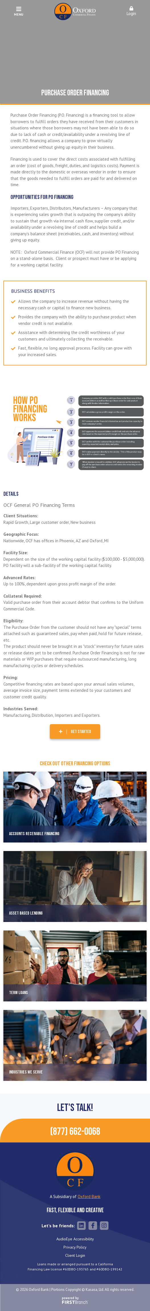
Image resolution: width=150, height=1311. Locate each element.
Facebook (93, 1225)
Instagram (104, 1225)
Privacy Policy (75, 1247)
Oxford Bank (89, 1196)
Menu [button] (18, 11)
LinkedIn (81, 1225)
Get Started (81, 731)
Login (131, 11)
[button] (131, 11)
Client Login (75, 1255)
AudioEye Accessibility (75, 1238)
